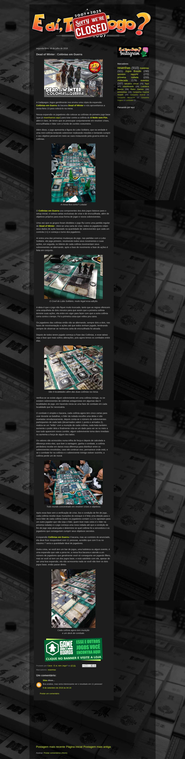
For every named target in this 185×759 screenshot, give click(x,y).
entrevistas (122, 92)
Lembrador (129, 100)
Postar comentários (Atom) (55, 753)
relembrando (128, 86)
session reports (127, 74)
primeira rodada (127, 77)
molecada (122, 80)
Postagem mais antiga (97, 746)
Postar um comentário (49, 693)
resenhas (52, 670)
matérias (144, 68)
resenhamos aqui (52, 117)
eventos (145, 80)
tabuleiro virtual (131, 84)
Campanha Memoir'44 (126, 97)
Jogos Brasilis (133, 71)
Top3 (147, 84)
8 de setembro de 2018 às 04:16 (57, 688)
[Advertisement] (73, 722)
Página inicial (74, 746)
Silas (45, 680)
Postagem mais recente (50, 746)
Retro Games (137, 89)
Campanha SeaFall (137, 95)
